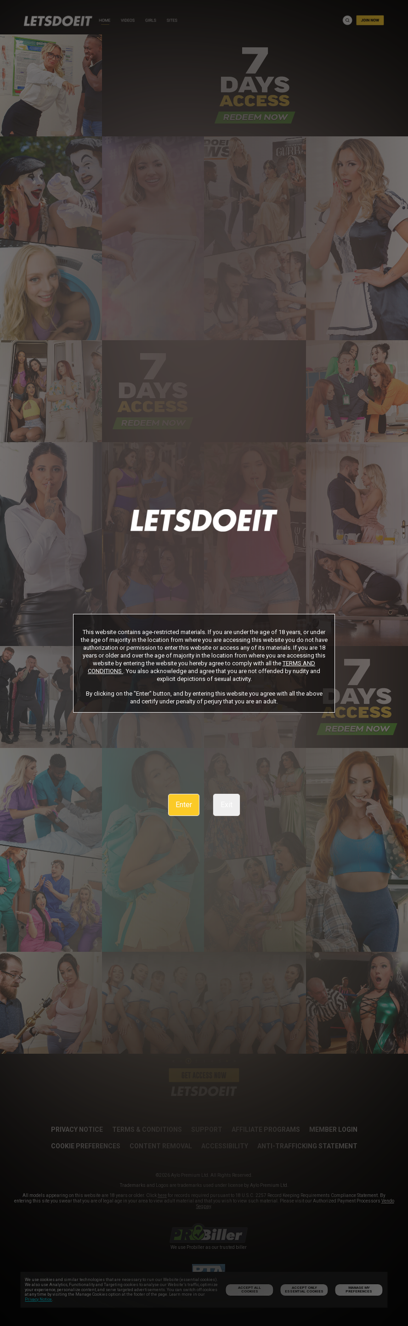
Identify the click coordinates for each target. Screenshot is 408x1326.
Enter (184, 804)
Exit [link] (226, 804)
